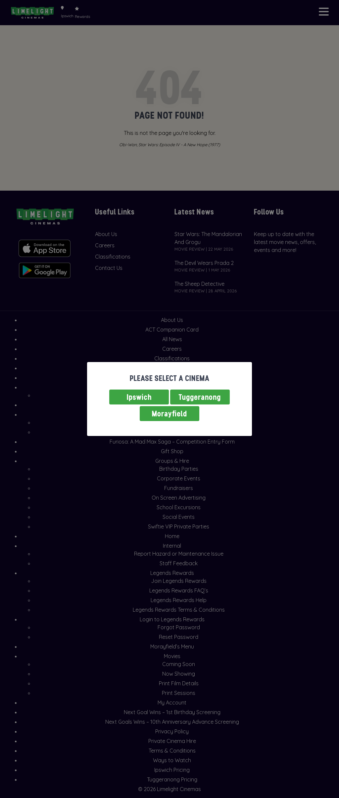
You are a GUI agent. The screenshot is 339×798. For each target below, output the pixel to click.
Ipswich (139, 397)
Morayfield (169, 413)
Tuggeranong (200, 397)
